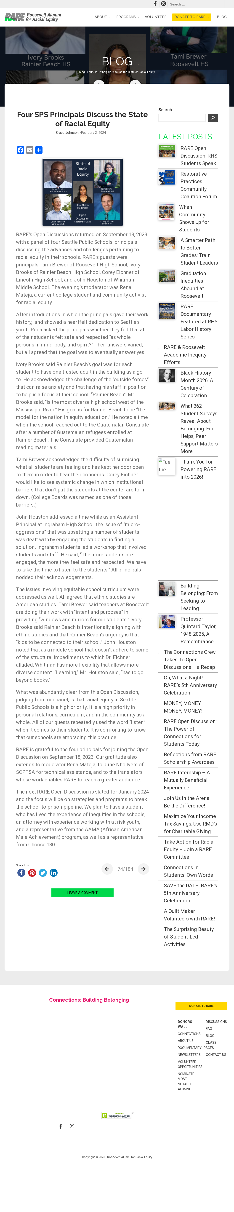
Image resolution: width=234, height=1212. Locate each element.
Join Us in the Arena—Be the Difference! (197, 836)
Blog (222, 17)
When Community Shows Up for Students (194, 218)
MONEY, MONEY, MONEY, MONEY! (183, 707)
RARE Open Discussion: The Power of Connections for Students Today (199, 736)
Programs (126, 17)
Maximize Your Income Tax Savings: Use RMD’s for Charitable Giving (197, 873)
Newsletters (189, 1153)
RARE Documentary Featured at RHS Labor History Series (199, 322)
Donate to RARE (189, 17)
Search (165, 109)
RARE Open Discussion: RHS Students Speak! (199, 155)
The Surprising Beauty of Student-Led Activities (197, 1031)
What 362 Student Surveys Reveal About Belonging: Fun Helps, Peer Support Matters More (199, 428)
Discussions (216, 1120)
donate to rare (201, 1104)
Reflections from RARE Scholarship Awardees (194, 773)
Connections (189, 1132)
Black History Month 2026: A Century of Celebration (197, 384)
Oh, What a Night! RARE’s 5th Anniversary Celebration (190, 685)
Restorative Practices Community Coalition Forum (199, 185)
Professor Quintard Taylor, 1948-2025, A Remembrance (198, 630)
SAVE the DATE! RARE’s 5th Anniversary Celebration (198, 972)
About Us (186, 1139)
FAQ (209, 1127)
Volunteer (156, 17)
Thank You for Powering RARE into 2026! (198, 469)
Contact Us (216, 1153)
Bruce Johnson (67, 133)
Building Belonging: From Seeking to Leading (199, 597)
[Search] (213, 118)
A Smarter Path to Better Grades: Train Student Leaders (199, 251)
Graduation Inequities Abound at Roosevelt (193, 285)
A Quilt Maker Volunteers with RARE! (198, 1001)
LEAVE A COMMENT (82, 893)
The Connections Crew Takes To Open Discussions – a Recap (190, 659)
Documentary (190, 1146)
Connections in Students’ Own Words (198, 943)
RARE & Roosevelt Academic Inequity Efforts (185, 354)
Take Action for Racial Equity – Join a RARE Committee (198, 913)
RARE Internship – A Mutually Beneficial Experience (199, 806)
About (101, 17)
